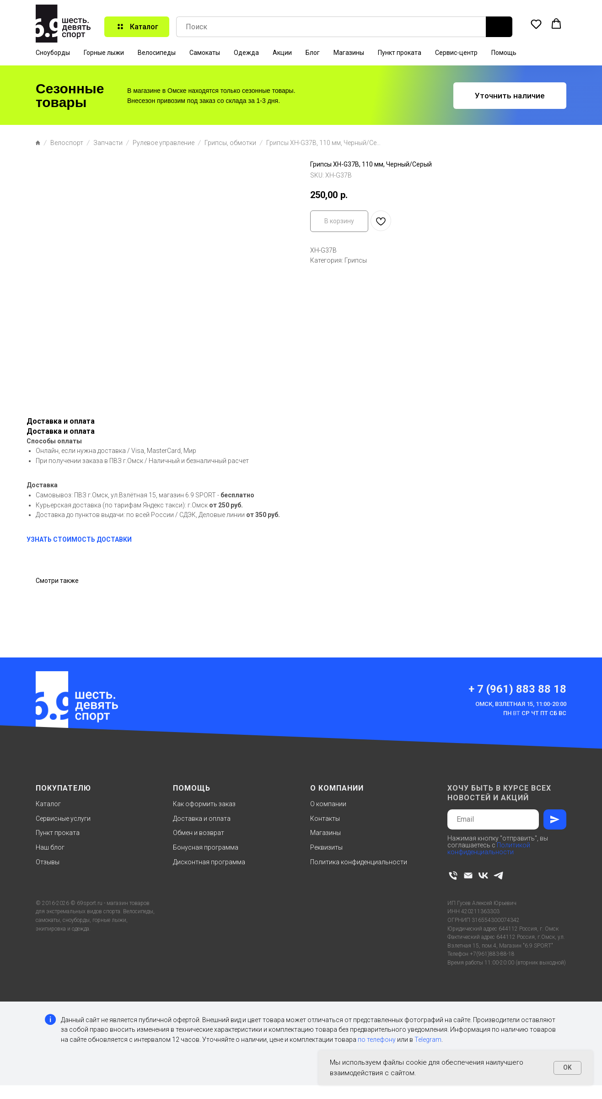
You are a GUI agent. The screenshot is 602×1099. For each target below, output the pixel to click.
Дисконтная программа (209, 862)
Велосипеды (157, 52)
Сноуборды (53, 52)
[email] (468, 875)
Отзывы (47, 862)
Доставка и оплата (202, 818)
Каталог (48, 804)
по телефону (377, 1039)
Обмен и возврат (198, 832)
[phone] (453, 875)
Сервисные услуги (63, 818)
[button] (536, 23)
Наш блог (50, 847)
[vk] (483, 875)
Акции (282, 52)
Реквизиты (326, 847)
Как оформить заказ (204, 804)
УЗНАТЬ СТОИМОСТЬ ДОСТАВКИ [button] (79, 539)
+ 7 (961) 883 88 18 (517, 689)
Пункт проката (399, 52)
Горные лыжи (104, 52)
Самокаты (204, 52)
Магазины (348, 52)
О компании (328, 804)
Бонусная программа (205, 847)
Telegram (427, 1039)
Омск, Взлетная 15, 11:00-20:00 (520, 703)
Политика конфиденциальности (358, 862)
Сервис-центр (456, 52)
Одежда (246, 52)
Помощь (503, 52)
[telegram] (498, 875)
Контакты (325, 818)
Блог (313, 52)
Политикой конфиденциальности (488, 848)
